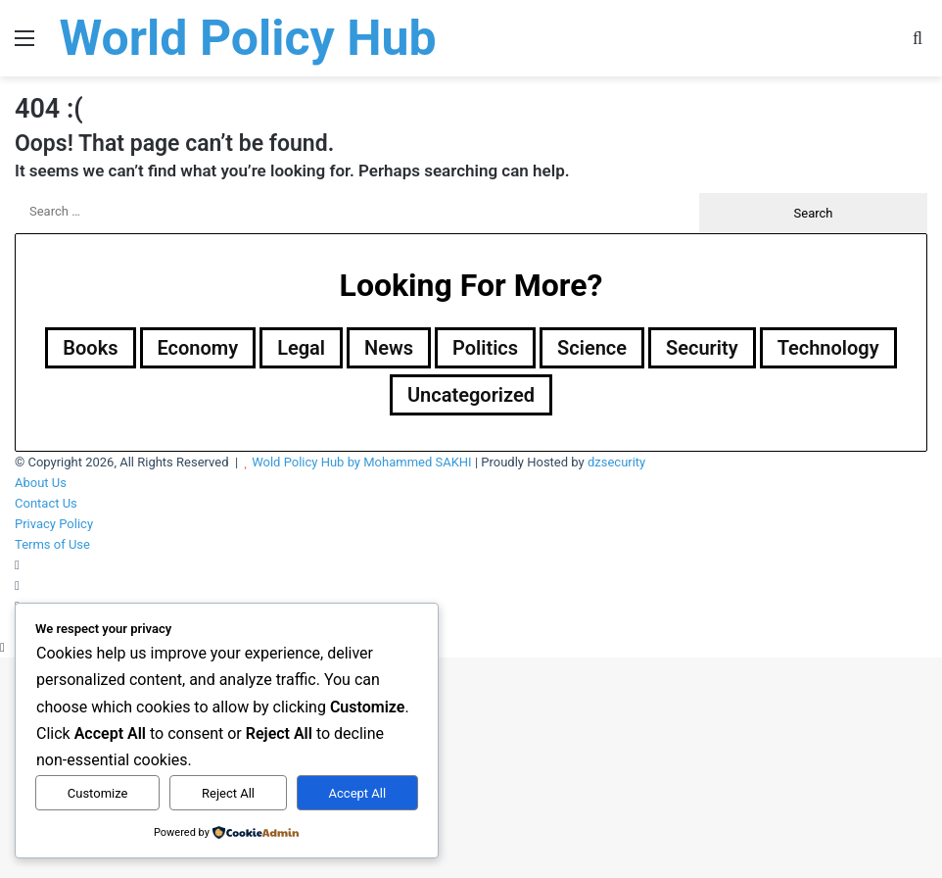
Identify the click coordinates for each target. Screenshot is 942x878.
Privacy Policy (54, 523)
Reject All (228, 793)
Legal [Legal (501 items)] (301, 348)
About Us (41, 482)
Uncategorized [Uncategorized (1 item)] (471, 395)
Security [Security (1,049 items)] (702, 348)
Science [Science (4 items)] (592, 348)
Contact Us (46, 503)
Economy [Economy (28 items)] (198, 348)
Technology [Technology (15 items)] (828, 348)
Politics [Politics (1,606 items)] (485, 348)
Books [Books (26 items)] (90, 348)
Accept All (358, 793)
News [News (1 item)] (388, 348)
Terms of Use (52, 544)
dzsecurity (616, 462)
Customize (98, 793)
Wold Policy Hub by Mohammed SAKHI (362, 462)
